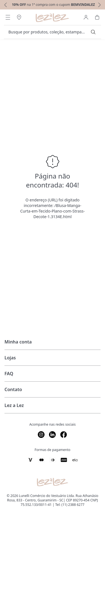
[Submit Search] (93, 32)
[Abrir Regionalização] (19, 17)
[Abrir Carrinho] (97, 17)
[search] (49, 32)
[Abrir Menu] (7, 17)
